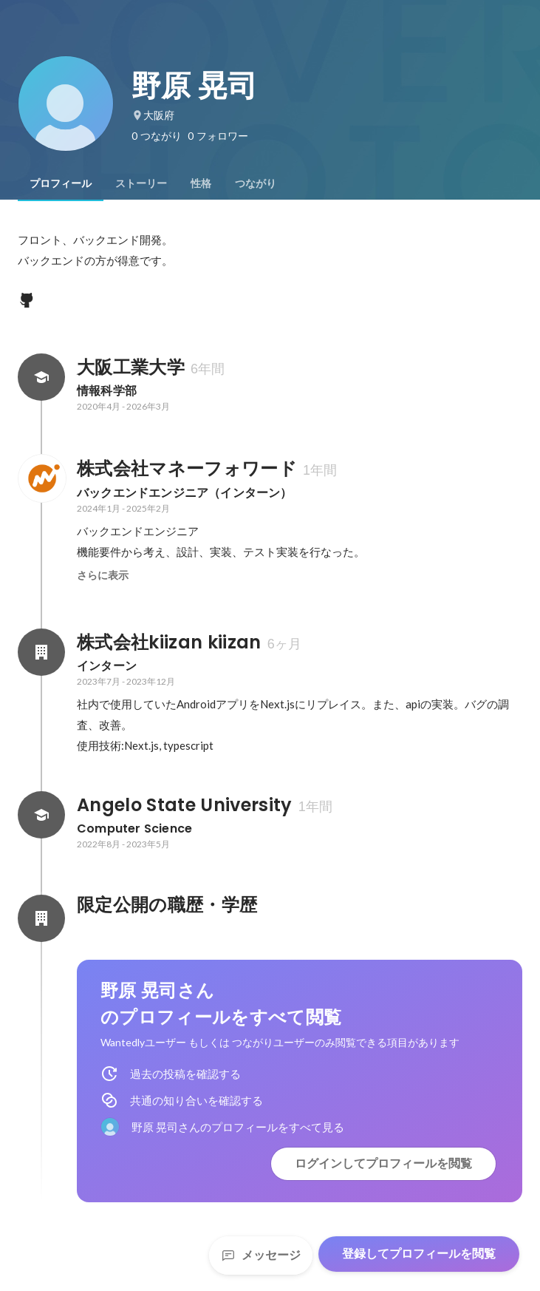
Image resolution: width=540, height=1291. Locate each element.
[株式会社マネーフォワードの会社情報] (41, 478)
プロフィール (61, 183)
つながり (255, 183)
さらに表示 (103, 575)
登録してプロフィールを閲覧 (419, 1253)
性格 (201, 183)
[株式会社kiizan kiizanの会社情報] (41, 652)
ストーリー (141, 183)
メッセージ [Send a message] (261, 1255)
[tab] (60, 183)
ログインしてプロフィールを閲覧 (383, 1163)
